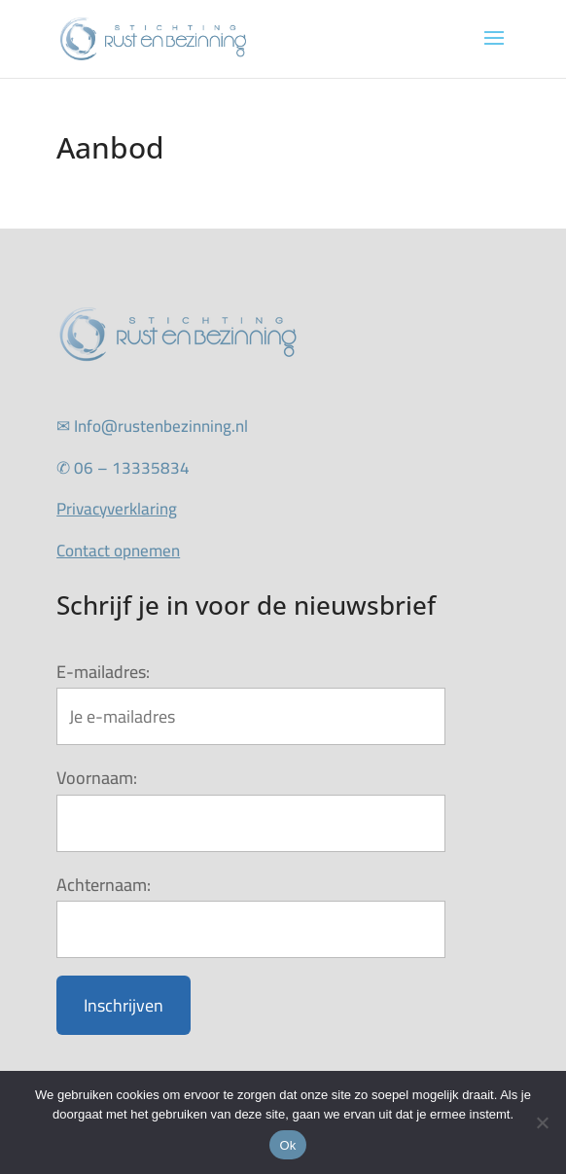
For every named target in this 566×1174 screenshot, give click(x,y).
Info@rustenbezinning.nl (152, 426)
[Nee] (541, 1122)
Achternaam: (103, 885)
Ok (287, 1145)
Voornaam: (96, 778)
